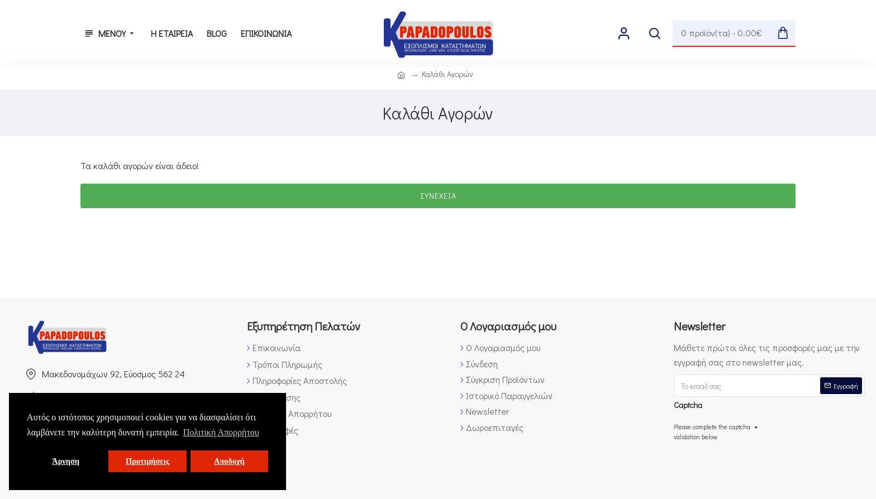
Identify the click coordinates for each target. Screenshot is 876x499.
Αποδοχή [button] (229, 461)
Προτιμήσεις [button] (147, 461)
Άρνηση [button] (65, 461)
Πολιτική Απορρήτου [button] (221, 432)
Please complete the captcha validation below (712, 432)
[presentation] (759, 466)
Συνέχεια (438, 195)
